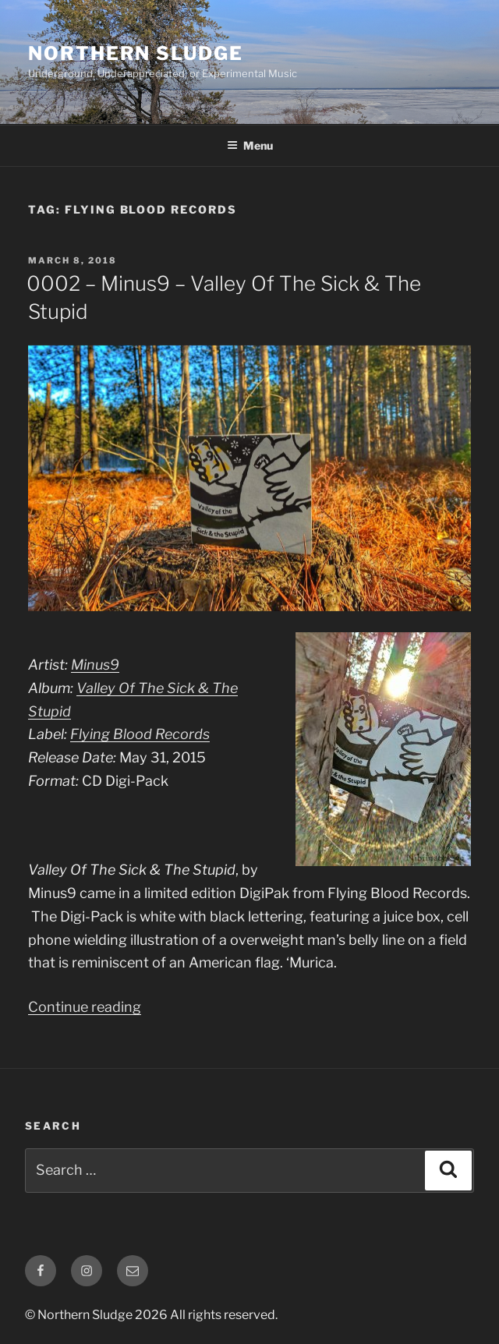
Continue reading (84, 1007)
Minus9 (95, 664)
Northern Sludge (135, 53)
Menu (250, 145)
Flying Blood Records (140, 734)
